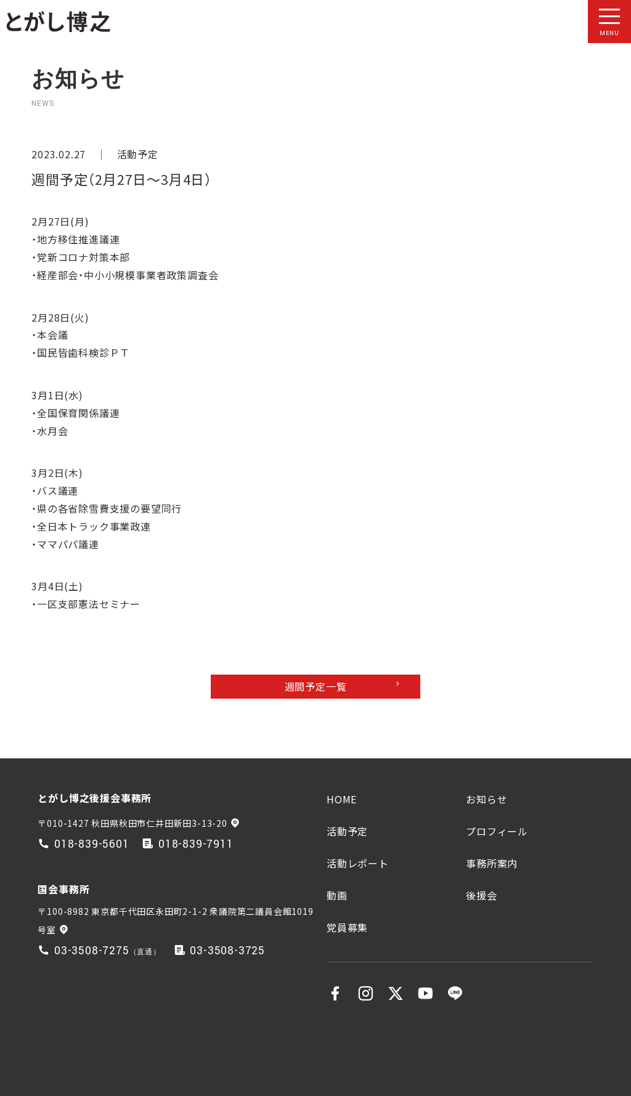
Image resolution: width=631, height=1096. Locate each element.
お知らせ (486, 799)
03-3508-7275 (91, 951)
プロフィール (497, 831)
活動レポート (358, 863)
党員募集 (347, 927)
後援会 (481, 895)
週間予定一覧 (316, 686)
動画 (337, 895)
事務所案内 (492, 863)
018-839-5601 (91, 844)
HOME (342, 799)
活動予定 (137, 154)
